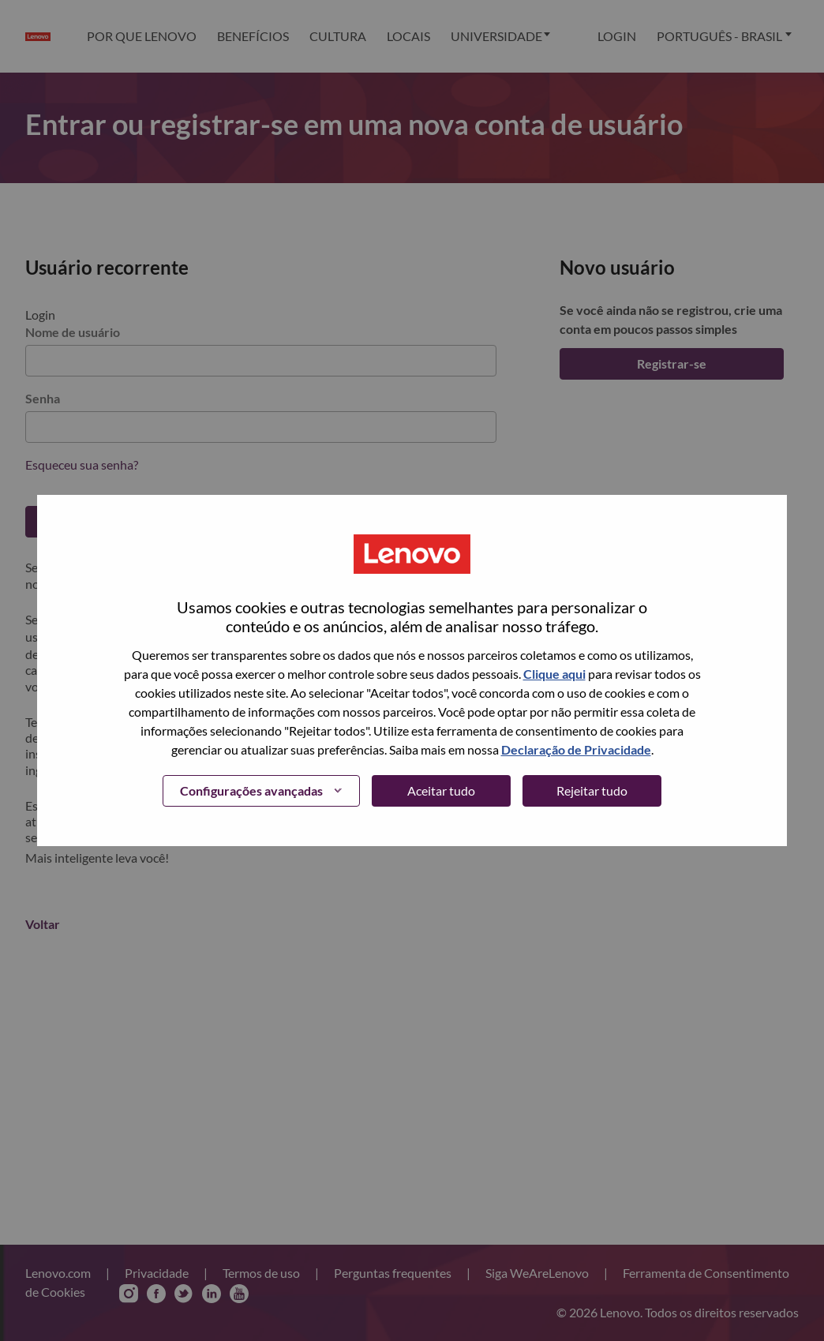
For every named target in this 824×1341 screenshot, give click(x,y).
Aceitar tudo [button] (441, 790)
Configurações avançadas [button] (251, 790)
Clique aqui (554, 673)
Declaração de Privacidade (576, 749)
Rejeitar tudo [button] (591, 790)
